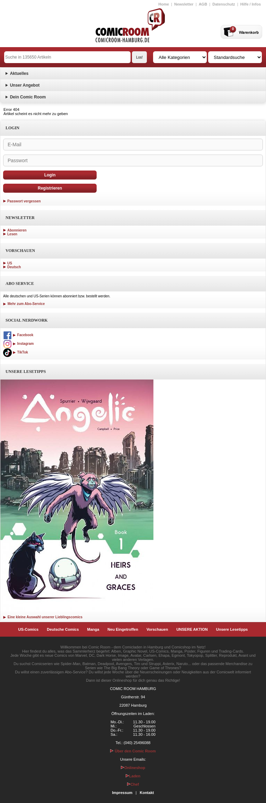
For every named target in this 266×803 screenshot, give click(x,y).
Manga (93, 629)
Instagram (18, 344)
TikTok (15, 352)
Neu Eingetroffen (122, 629)
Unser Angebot (25, 85)
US (9, 263)
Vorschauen (157, 629)
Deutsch (14, 267)
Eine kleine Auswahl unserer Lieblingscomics (42, 617)
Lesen (12, 234)
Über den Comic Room (133, 751)
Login (50, 175)
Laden (133, 776)
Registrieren (50, 188)
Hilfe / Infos (250, 4)
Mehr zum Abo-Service (24, 304)
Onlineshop (133, 768)
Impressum (122, 793)
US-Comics (28, 629)
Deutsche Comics (63, 629)
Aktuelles (19, 73)
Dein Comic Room (28, 97)
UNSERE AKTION (192, 629)
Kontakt (147, 793)
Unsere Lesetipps (232, 629)
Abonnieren (17, 230)
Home (163, 4)
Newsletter (184, 4)
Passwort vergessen (24, 201)
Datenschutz (223, 4)
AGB (203, 4)
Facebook (18, 335)
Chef (133, 784)
